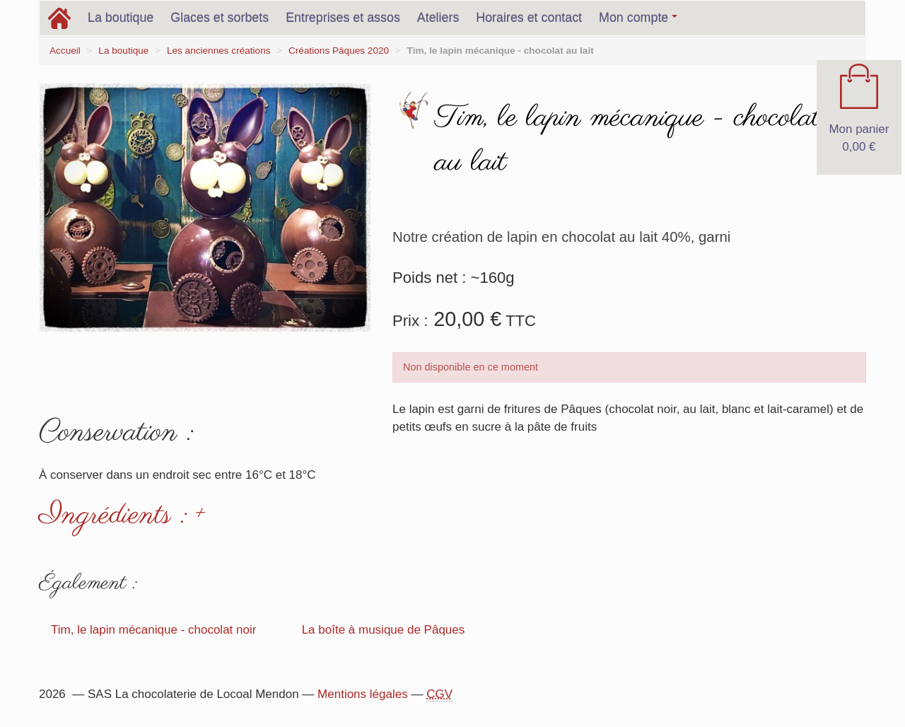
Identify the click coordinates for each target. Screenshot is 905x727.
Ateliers (438, 18)
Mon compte (638, 18)
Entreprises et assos (343, 18)
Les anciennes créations (219, 50)
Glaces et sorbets (219, 18)
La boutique (120, 18)
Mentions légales (362, 694)
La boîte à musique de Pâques (383, 629)
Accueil (65, 50)
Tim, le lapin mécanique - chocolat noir (153, 629)
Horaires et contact (529, 18)
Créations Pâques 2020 (338, 50)
